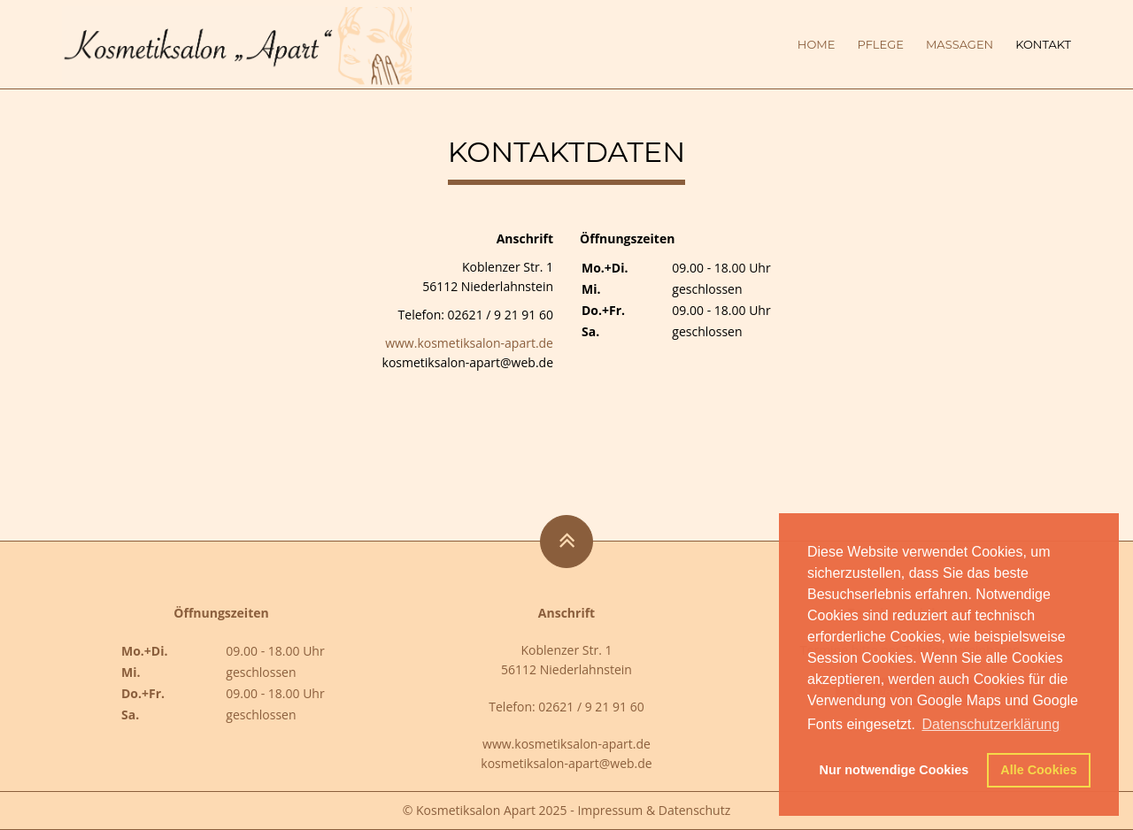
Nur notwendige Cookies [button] (894, 770)
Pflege (880, 44)
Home (817, 44)
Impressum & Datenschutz (653, 810)
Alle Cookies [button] (1038, 770)
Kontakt (1043, 44)
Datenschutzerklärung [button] (990, 724)
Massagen (959, 44)
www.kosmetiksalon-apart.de (469, 342)
